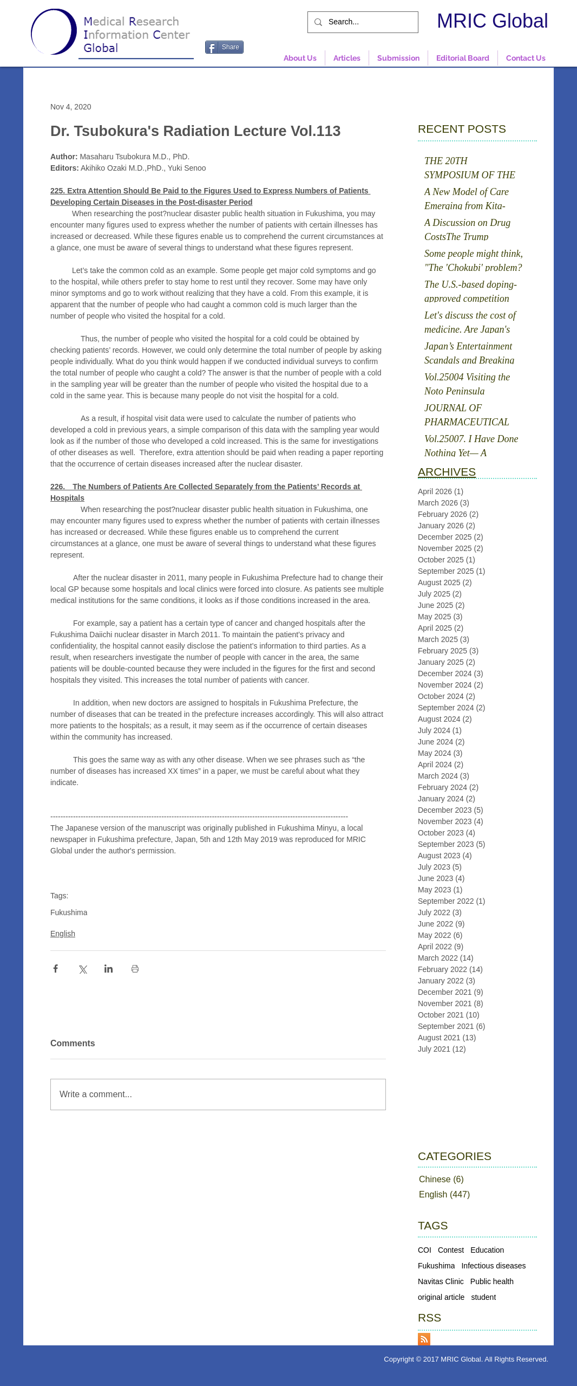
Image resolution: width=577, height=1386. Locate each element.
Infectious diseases (493, 1265)
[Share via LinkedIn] (108, 968)
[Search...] (362, 22)
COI (424, 1250)
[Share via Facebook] (55, 968)
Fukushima (68, 912)
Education (487, 1250)
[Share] (224, 47)
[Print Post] (135, 968)
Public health (492, 1281)
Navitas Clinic (441, 1281)
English (62, 933)
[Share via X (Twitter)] (82, 968)
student (483, 1297)
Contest (451, 1250)
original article (441, 1297)
